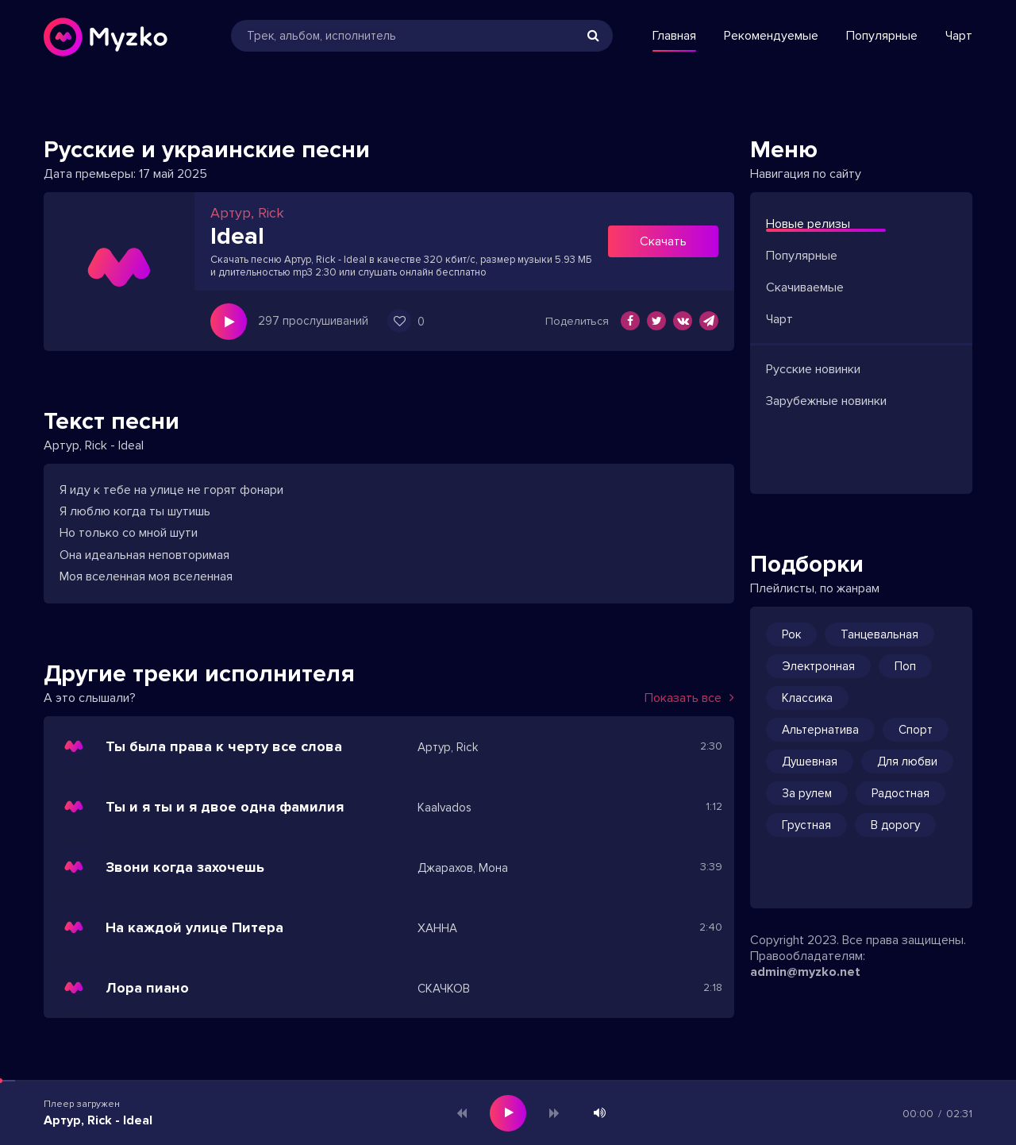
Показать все (689, 698)
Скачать (663, 241)
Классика (807, 698)
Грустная (806, 825)
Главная (674, 36)
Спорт (916, 730)
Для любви (907, 761)
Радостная (900, 793)
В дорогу (895, 825)
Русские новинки (813, 369)
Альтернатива (820, 730)
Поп (905, 666)
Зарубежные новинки (826, 401)
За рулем (807, 793)
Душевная (809, 761)
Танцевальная (879, 634)
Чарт (958, 36)
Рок (791, 634)
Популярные (882, 36)
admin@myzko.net (805, 972)
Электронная (818, 666)
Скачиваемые (805, 287)
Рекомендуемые (771, 36)
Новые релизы (808, 224)
